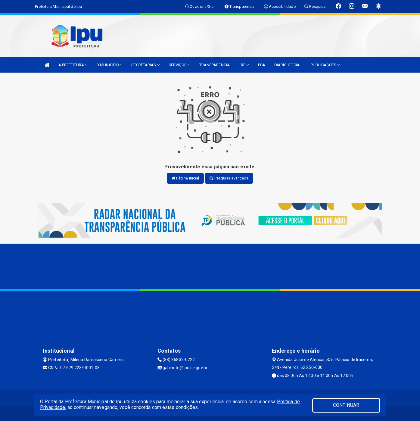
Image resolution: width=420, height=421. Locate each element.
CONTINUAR (346, 405)
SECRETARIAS (145, 65)
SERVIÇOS (179, 65)
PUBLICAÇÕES (325, 65)
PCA (261, 65)
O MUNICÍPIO (109, 65)
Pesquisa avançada (229, 178)
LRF (244, 65)
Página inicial (185, 178)
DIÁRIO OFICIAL (288, 65)
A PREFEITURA (72, 65)
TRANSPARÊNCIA (214, 65)
